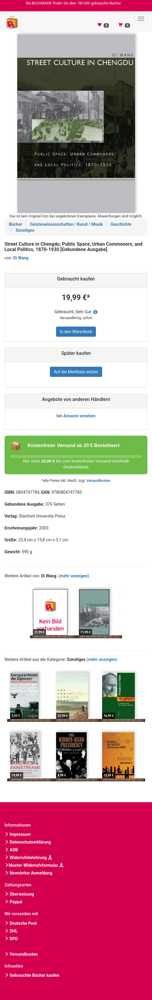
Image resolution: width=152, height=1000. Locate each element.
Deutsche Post (20, 923)
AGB (11, 849)
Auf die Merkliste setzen (76, 371)
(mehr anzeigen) (73, 575)
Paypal (13, 901)
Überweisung (19, 894)
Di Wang (20, 258)
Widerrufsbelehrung (28, 857)
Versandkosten (98, 481)
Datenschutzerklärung (27, 842)
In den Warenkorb (76, 331)
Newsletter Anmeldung (28, 873)
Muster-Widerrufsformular (33, 865)
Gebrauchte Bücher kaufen (31, 975)
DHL (11, 931)
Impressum (17, 834)
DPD (11, 938)
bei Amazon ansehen (75, 415)
